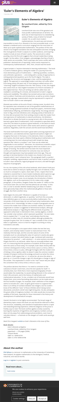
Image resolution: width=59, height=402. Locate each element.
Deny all (32, 398)
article (20, 321)
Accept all (42, 398)
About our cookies (18, 392)
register (13, 360)
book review (11, 371)
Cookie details (17, 394)
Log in (6, 360)
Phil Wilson (8, 352)
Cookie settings (19, 398)
